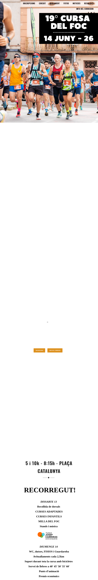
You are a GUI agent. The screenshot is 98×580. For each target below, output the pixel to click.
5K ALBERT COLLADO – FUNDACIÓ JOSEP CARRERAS (49, 556)
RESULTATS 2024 (49, 550)
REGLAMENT (55, 3)
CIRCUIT (42, 3)
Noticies (76, 3)
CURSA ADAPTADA (49, 560)
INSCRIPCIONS (29, 3)
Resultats (89, 3)
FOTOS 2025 (49, 548)
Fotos (66, 3)
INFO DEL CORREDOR (85, 8)
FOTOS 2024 (49, 553)
